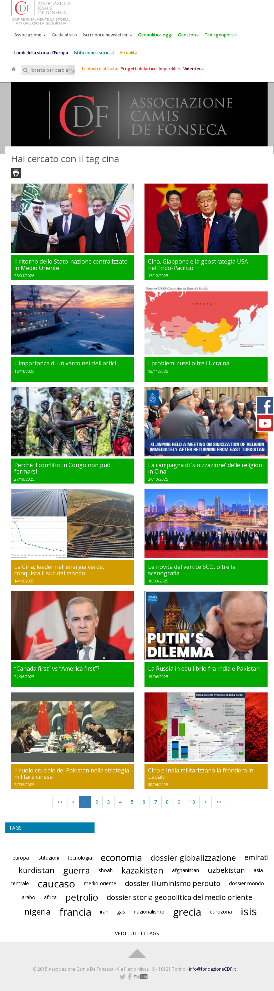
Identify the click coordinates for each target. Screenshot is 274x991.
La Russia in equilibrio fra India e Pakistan (204, 668)
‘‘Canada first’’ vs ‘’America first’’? (57, 668)
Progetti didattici (138, 69)
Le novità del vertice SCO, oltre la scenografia (191, 570)
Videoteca (193, 69)
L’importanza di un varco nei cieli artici (65, 363)
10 (192, 802)
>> (219, 802)
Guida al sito (64, 35)
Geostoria (188, 35)
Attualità (128, 53)
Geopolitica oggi (155, 35)
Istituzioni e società (94, 53)
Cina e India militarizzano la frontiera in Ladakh (200, 773)
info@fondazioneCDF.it (212, 969)
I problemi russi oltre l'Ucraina (188, 363)
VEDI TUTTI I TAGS (137, 933)
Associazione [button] (30, 35)
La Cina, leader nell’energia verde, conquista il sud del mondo (59, 570)
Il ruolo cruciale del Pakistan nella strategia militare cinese (71, 773)
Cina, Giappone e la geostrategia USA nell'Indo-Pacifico (198, 264)
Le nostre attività (99, 69)
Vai (72, 71)
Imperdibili (169, 69)
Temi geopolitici (221, 35)
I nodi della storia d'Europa (41, 53)
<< (60, 802)
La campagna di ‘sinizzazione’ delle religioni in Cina (206, 468)
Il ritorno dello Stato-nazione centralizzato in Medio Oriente (71, 264)
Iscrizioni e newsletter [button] (107, 35)
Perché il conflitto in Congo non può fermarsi (62, 468)
